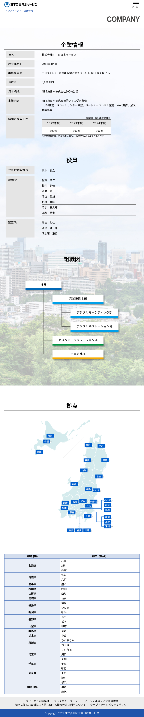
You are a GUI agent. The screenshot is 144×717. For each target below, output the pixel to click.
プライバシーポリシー (67, 701)
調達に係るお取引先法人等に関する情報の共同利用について (50, 705)
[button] (136, 5)
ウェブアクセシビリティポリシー (109, 705)
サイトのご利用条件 (38, 701)
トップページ (12, 10)
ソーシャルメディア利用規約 (101, 701)
